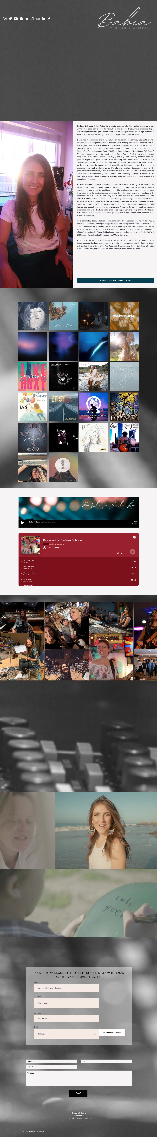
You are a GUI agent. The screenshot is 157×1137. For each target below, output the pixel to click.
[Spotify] (21, 18)
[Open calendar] (95, 1034)
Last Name (37, 1013)
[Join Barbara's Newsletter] (112, 1032)
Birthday (36, 1027)
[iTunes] (32, 18)
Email (35, 982)
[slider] (136, 523)
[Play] (23, 523)
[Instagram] (4, 18)
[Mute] (133, 524)
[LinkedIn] (43, 18)
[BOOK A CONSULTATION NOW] (115, 280)
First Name (37, 996)
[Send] (78, 1093)
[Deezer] (38, 18)
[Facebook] (49, 18)
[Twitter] (10, 18)
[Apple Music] (27, 18)
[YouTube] (15, 18)
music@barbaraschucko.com (79, 1118)
